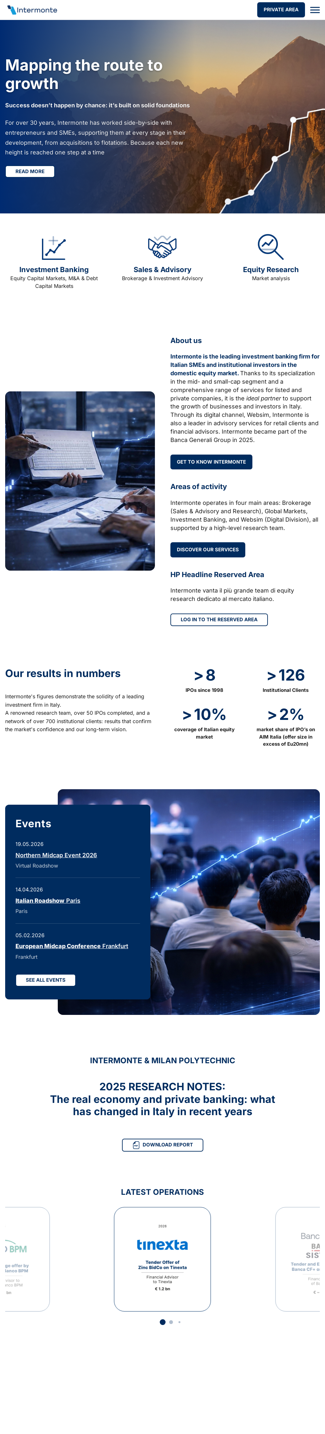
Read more (30, 171)
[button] (163, 1322)
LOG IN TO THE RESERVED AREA (219, 619)
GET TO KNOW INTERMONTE (211, 462)
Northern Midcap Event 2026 (56, 855)
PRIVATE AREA (281, 9)
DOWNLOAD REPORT (162, 1145)
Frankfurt (71, 946)
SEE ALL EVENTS (46, 980)
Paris (47, 900)
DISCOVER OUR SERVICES (208, 549)
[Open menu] (315, 10)
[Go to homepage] (31, 10)
